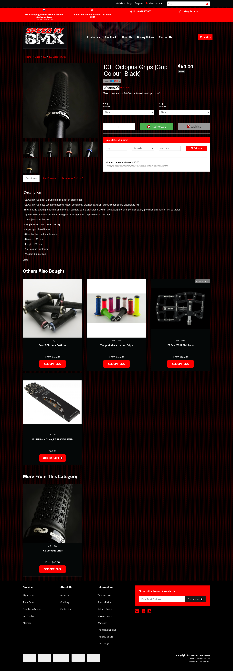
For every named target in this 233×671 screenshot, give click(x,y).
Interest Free (29, 616)
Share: (112, 81)
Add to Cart (156, 126)
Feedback (110, 37)
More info (116, 87)
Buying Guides (145, 37)
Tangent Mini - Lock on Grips (116, 345)
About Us (126, 37)
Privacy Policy (104, 602)
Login (129, 3)
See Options (52, 364)
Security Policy (105, 616)
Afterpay (27, 623)
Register (139, 3)
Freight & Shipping (107, 629)
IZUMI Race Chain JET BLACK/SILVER (52, 439)
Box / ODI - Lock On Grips (52, 345)
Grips (37, 56)
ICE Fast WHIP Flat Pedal (180, 345)
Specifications (49, 178)
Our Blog (64, 602)
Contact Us (165, 37)
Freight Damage (105, 636)
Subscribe (195, 599)
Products (93, 37)
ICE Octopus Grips (57, 56)
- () (205, 37)
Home (28, 56)
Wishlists (120, 3)
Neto (208, 661)
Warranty (102, 623)
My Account (28, 595)
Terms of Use (104, 595)
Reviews (73, 178)
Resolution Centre (32, 609)
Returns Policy (105, 609)
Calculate (196, 148)
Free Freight (104, 643)
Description (31, 178)
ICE (44, 56)
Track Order (28, 602)
